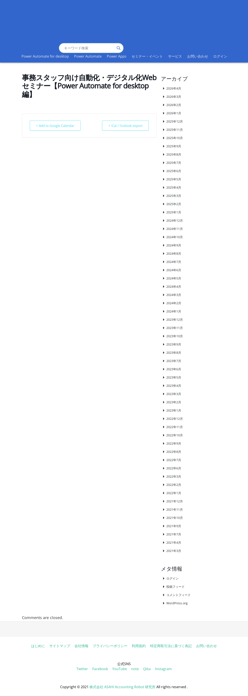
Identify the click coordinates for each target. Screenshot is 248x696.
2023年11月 (174, 328)
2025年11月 (174, 130)
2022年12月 (174, 419)
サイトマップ (59, 645)
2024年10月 (174, 237)
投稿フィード (175, 587)
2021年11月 (174, 509)
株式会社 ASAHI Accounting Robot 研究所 (122, 686)
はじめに (38, 645)
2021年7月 (173, 534)
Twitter (82, 668)
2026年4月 (173, 88)
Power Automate (88, 56)
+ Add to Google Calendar (55, 125)
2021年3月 (173, 551)
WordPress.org (177, 603)
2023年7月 (173, 361)
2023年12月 (174, 319)
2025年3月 (173, 196)
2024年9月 (173, 245)
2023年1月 (173, 410)
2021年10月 (174, 518)
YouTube (119, 668)
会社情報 (81, 645)
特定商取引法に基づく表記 (171, 645)
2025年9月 (173, 146)
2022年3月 (173, 476)
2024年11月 (174, 229)
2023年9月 (173, 344)
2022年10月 (174, 435)
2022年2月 (173, 485)
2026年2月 (173, 105)
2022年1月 (173, 493)
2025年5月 (173, 179)
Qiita (147, 668)
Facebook (100, 668)
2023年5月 (173, 377)
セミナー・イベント (147, 56)
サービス (175, 56)
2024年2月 (173, 303)
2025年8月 (173, 154)
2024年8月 (173, 253)
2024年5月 (173, 278)
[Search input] (89, 48)
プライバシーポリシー (110, 645)
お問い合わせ (197, 56)
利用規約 (139, 645)
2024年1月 (173, 311)
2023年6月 (173, 369)
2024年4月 (173, 286)
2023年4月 (173, 386)
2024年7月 (173, 262)
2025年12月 (174, 121)
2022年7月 (173, 460)
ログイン (220, 56)
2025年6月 (173, 171)
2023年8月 (173, 352)
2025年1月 (173, 212)
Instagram (163, 668)
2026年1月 (173, 113)
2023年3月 (173, 394)
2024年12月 (174, 220)
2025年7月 (173, 163)
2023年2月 (173, 402)
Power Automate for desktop (45, 56)
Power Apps (116, 56)
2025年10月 (174, 138)
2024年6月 (173, 270)
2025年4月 (173, 187)
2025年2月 (173, 204)
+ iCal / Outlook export (125, 125)
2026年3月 (173, 97)
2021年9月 (173, 526)
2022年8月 (173, 452)
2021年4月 (173, 542)
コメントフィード (178, 595)
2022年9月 (173, 443)
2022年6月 (173, 468)
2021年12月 (174, 501)
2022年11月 (174, 427)
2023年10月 (174, 336)
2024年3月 (173, 295)
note (135, 668)
